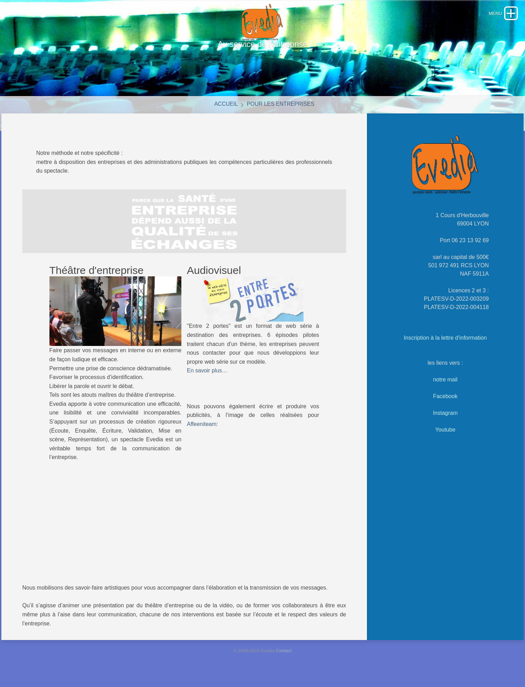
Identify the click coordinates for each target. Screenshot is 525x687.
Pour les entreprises (282, 112)
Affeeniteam (202, 432)
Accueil (223, 112)
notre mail (445, 388)
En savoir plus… (207, 379)
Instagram (445, 421)
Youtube (445, 438)
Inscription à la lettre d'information (445, 346)
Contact (284, 659)
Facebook (445, 405)
